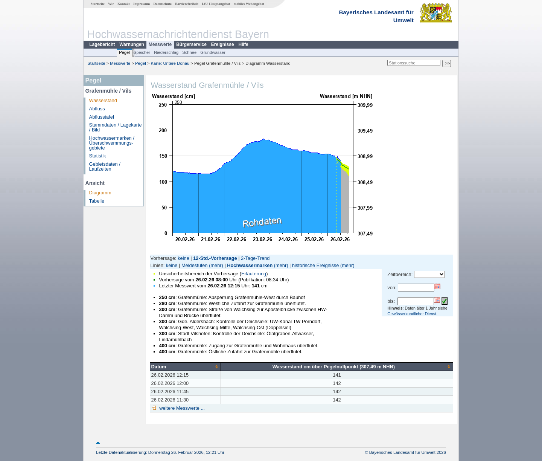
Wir (111, 4)
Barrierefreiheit (186, 4)
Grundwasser (212, 52)
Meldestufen (194, 265)
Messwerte (160, 44)
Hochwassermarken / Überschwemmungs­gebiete (111, 143)
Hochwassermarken (250, 265)
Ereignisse (222, 44)
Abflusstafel (101, 117)
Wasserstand (103, 100)
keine (183, 258)
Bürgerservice (191, 44)
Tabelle (97, 201)
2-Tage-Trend (255, 258)
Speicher (142, 52)
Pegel (124, 52)
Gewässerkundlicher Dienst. (412, 313)
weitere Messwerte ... (181, 408)
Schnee (189, 52)
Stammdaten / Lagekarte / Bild (115, 127)
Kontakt (123, 4)
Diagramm (100, 192)
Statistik (97, 156)
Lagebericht (102, 44)
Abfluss (97, 108)
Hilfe (243, 44)
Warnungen (131, 44)
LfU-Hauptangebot (216, 4)
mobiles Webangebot (249, 4)
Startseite (98, 4)
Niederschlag (166, 52)
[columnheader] (185, 366)
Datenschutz (162, 4)
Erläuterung (253, 273)
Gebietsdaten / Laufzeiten (104, 166)
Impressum (141, 4)
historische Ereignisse (315, 265)
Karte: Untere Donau (170, 63)
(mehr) (216, 265)
